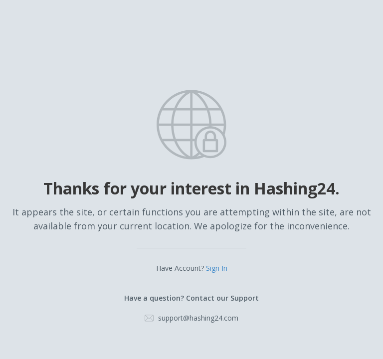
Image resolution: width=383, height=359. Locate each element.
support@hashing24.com (198, 318)
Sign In (216, 268)
